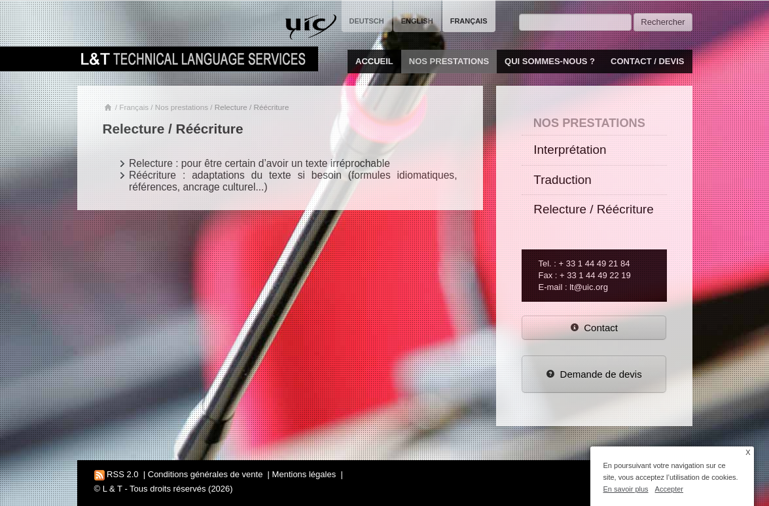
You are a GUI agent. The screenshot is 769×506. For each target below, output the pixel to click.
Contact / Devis (647, 61)
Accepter (669, 489)
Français (134, 107)
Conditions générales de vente (205, 474)
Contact (594, 327)
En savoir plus (626, 489)
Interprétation (569, 149)
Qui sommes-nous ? (550, 61)
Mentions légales (304, 474)
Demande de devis (594, 374)
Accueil (374, 61)
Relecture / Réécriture (593, 209)
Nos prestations (449, 61)
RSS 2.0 (116, 474)
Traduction (562, 180)
